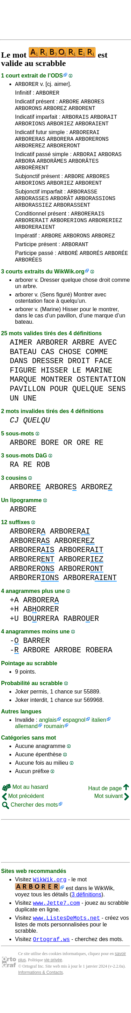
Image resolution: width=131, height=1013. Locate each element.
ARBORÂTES (83, 172)
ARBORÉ (68, 277)
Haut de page (108, 813)
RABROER (81, 644)
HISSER (54, 395)
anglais (48, 745)
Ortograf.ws (51, 968)
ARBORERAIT (32, 240)
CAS (47, 377)
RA (14, 490)
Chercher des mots (30, 830)
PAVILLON (27, 414)
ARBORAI (84, 164)
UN (14, 423)
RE (98, 468)
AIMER (21, 367)
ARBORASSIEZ (33, 222)
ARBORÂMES (52, 172)
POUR (59, 414)
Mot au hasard (25, 812)
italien (99, 745)
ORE (83, 468)
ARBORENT (81, 112)
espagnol (74, 745)
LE (76, 395)
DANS (19, 386)
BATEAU (23, 377)
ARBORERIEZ (105, 240)
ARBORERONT (63, 155)
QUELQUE (87, 414)
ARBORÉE (116, 277)
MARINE (99, 395)
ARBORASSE (82, 207)
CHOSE (70, 377)
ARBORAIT (103, 122)
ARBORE (69, 104)
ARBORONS (28, 112)
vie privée (53, 989)
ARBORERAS (30, 147)
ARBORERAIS (87, 232)
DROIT (79, 386)
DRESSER (47, 386)
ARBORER (26, 85)
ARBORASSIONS (95, 215)
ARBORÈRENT (32, 180)
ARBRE (83, 367)
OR (67, 468)
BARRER (36, 666)
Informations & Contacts (40, 1001)
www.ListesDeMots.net (66, 946)
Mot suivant (111, 821)
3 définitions (86, 921)
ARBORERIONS (68, 240)
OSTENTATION (101, 404)
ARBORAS (110, 164)
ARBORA (25, 172)
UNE (29, 423)
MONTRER (56, 404)
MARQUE (23, 404)
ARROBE (67, 675)
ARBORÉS (91, 277)
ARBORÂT (61, 215)
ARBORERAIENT (35, 247)
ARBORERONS (92, 147)
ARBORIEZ (60, 129)
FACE (103, 386)
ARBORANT (74, 267)
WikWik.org (69, 297)
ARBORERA (60, 147)
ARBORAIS (75, 122)
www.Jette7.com (56, 930)
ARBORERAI (85, 139)
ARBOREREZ (30, 155)
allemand (26, 751)
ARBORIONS (30, 129)
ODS (57, 76)
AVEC (108, 367)
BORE (50, 468)
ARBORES (92, 104)
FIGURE (23, 395)
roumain (54, 751)
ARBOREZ (55, 112)
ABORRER (41, 634)
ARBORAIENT (92, 129)
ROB (43, 490)
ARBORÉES (28, 284)
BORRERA (41, 644)
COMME (97, 377)
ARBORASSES (32, 215)
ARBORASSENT (71, 222)
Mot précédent (23, 821)
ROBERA (99, 675)
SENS (117, 414)
